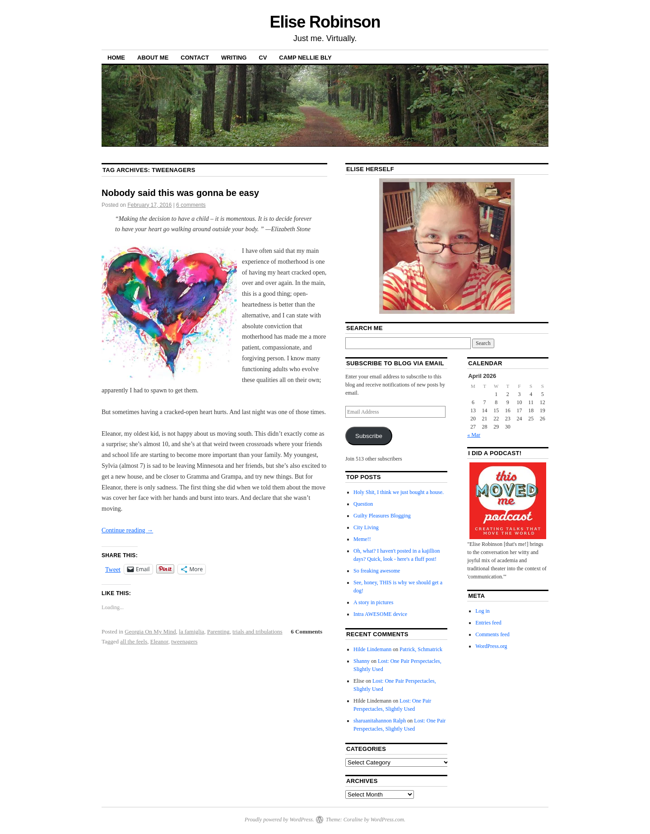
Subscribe (368, 436)
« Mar (473, 435)
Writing (233, 57)
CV (263, 57)
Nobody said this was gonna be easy (180, 193)
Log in (482, 611)
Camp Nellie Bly (305, 57)
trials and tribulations (257, 631)
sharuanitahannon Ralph (379, 721)
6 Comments (306, 631)
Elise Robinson (325, 22)
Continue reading (127, 530)
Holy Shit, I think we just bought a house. (398, 492)
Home (116, 57)
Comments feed (492, 634)
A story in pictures (373, 602)
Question (363, 504)
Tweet (113, 569)
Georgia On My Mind (150, 631)
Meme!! (362, 539)
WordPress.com (387, 819)
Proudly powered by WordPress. (279, 819)
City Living (366, 527)
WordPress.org (491, 646)
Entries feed (488, 623)
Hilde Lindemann (372, 649)
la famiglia (191, 631)
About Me (152, 57)
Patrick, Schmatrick (420, 649)
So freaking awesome (376, 571)
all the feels (133, 641)
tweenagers (184, 641)
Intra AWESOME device (380, 614)
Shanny (361, 661)
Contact (195, 57)
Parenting (218, 631)
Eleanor (159, 641)
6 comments (190, 205)
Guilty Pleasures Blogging (382, 516)
